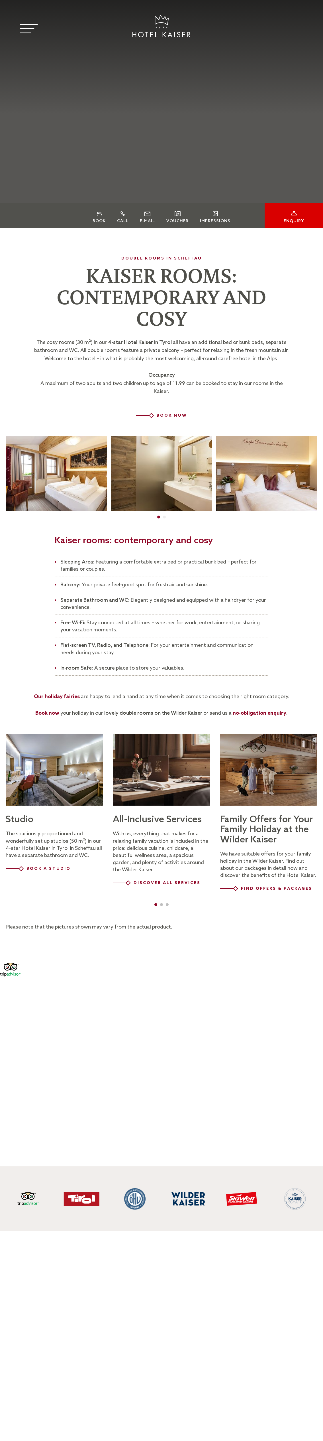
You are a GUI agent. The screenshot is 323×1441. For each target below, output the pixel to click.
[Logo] (161, 26)
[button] (158, 517)
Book (99, 221)
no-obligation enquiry (259, 713)
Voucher (177, 221)
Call (122, 221)
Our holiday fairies (57, 697)
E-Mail (147, 221)
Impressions (215, 220)
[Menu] (29, 28)
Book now (47, 713)
